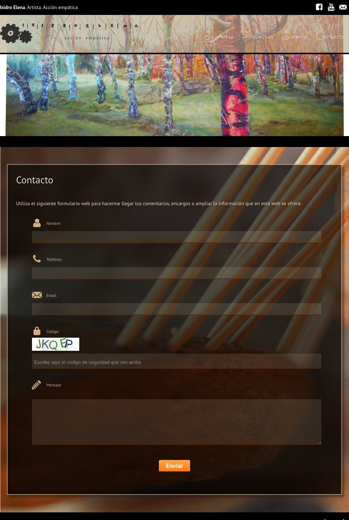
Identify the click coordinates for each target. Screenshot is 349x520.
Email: (52, 295)
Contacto (330, 35)
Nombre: (54, 223)
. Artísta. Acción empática (39, 7)
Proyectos (257, 35)
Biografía (219, 35)
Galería (294, 35)
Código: (53, 331)
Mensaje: (54, 385)
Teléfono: (54, 259)
